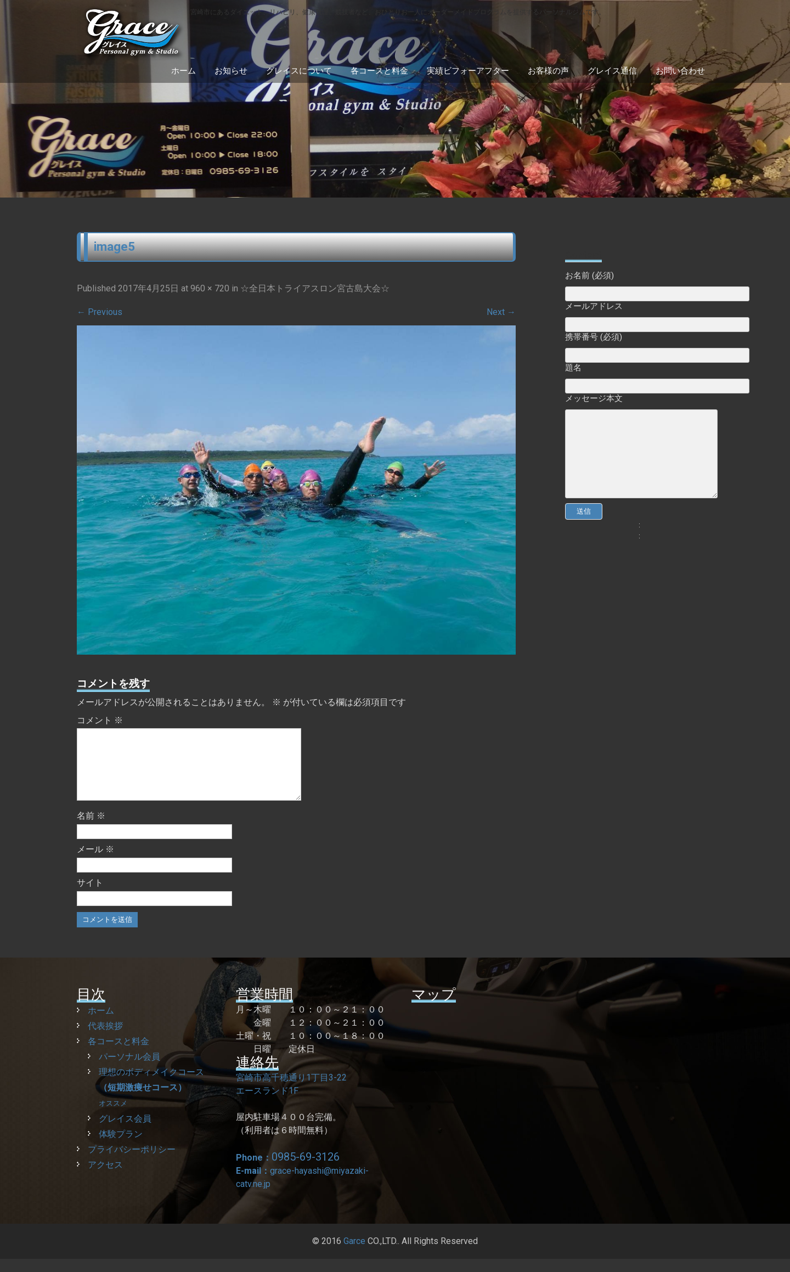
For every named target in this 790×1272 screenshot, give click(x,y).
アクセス (105, 1178)
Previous (99, 312)
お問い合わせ (680, 71)
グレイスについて (299, 71)
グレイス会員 (125, 1132)
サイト (90, 896)
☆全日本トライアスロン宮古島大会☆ (315, 288)
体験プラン (121, 1147)
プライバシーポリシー (132, 1162)
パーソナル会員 (129, 1070)
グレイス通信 (612, 71)
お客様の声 (548, 71)
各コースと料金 (379, 71)
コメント (100, 720)
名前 (91, 829)
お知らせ (231, 71)
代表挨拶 (105, 1039)
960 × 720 (209, 288)
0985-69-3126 (306, 1170)
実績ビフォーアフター (468, 71)
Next (501, 312)
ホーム (183, 71)
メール (95, 862)
